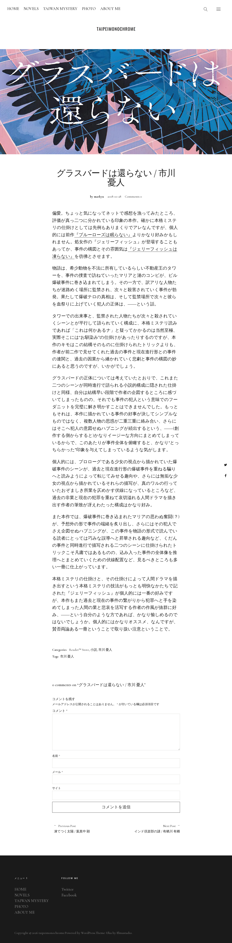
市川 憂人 (105, 649)
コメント (59, 711)
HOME (13, 8)
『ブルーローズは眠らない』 (103, 234)
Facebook (225, 476)
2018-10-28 (114, 196)
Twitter (225, 465)
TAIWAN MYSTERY (60, 8)
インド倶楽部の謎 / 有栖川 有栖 (148, 829)
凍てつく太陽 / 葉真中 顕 (83, 829)
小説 (93, 649)
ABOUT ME (110, 8)
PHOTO (89, 8)
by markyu (97, 196)
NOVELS (31, 8)
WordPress (88, 933)
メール (57, 772)
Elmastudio (124, 933)
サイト (56, 788)
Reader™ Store (79, 649)
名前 (56, 756)
